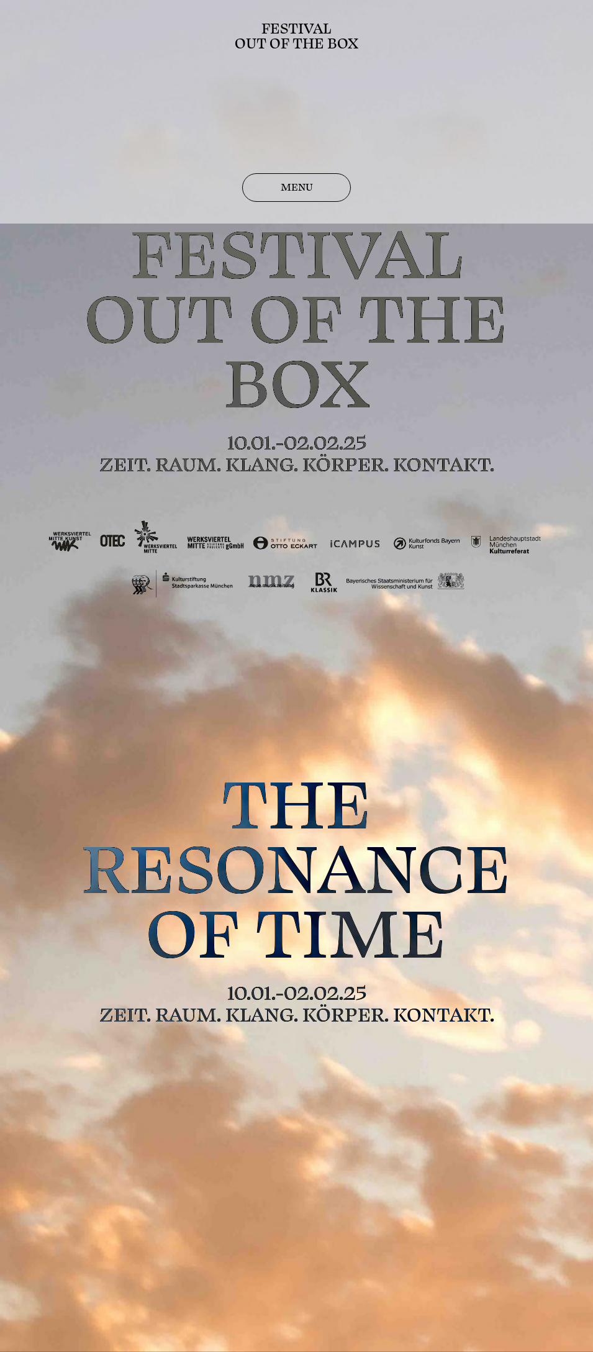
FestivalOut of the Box (296, 36)
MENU (297, 187)
